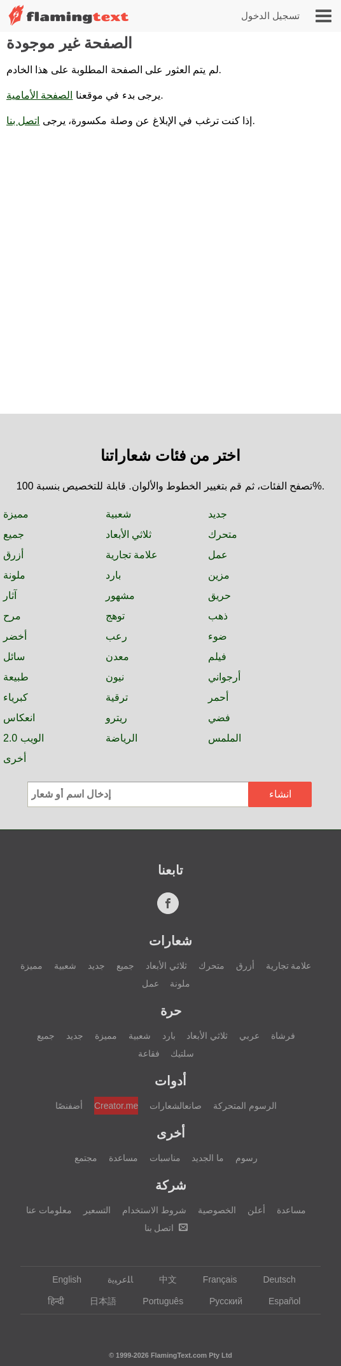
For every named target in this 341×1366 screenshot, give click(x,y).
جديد (217, 514)
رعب (116, 636)
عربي (249, 1036)
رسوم (246, 1158)
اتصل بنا (22, 120)
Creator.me (116, 1106)
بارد (113, 575)
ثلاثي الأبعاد (128, 534)
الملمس (224, 738)
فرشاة (283, 1036)
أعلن (256, 1210)
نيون (115, 677)
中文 (162, 1279)
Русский (219, 1301)
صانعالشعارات (176, 1106)
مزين (219, 575)
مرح (12, 615)
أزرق (13, 554)
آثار (10, 595)
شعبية (118, 514)
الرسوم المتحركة (245, 1106)
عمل (218, 554)
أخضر (15, 636)
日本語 (97, 1301)
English (60, 1279)
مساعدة (123, 1158)
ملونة (14, 575)
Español (278, 1301)
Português (156, 1301)
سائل (14, 656)
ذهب (218, 615)
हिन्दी (50, 1301)
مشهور (120, 595)
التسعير (97, 1210)
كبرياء (15, 697)
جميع (13, 534)
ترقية (117, 697)
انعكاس (19, 717)
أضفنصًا (69, 1106)
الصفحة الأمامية (39, 95)
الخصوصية (217, 1210)
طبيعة (16, 677)
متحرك (222, 534)
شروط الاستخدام (154, 1210)
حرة (170, 1011)
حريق (219, 595)
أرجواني (224, 677)
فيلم (217, 656)
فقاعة (149, 1053)
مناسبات (165, 1158)
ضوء (217, 636)
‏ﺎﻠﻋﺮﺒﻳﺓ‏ (114, 1279)
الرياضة (121, 738)
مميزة (16, 514)
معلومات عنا (49, 1210)
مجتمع (85, 1158)
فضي (219, 717)
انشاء (280, 794)
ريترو (116, 717)
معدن (117, 656)
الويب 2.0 (23, 738)
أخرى (14, 758)
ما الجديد (207, 1158)
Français (214, 1279)
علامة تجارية (132, 554)
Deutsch (273, 1279)
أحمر (218, 697)
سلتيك (182, 1053)
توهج (115, 615)
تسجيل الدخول (270, 15)
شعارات (170, 941)
